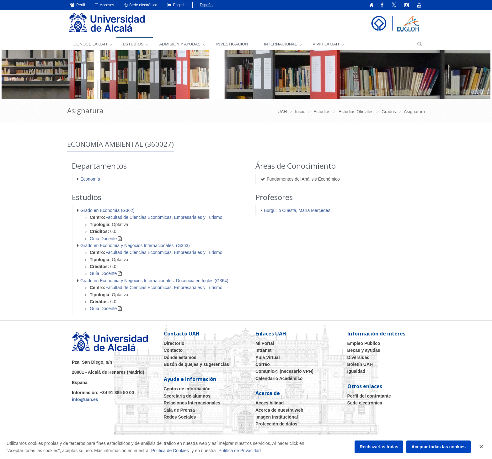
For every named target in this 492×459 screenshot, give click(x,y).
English (176, 5)
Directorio (174, 343)
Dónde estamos (180, 357)
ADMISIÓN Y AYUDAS (180, 44)
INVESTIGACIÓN (232, 44)
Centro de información (187, 388)
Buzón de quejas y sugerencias (196, 364)
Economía (90, 179)
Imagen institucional (276, 416)
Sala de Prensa (179, 410)
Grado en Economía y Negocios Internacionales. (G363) (135, 245)
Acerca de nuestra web (279, 410)
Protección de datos (276, 423)
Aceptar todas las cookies (438, 446)
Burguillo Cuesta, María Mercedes (297, 210)
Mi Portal (264, 343)
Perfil (77, 5)
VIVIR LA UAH (326, 44)
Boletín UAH (360, 364)
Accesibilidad (269, 402)
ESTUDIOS (133, 44)
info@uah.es (85, 399)
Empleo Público (363, 343)
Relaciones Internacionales (192, 402)
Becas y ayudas (363, 350)
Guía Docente (103, 238)
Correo (262, 364)
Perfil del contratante (369, 395)
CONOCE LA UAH (90, 44)
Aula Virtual (267, 357)
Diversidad (358, 357)
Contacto (173, 350)
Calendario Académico (278, 378)
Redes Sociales (180, 416)
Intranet (263, 350)
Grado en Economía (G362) (107, 210)
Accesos (104, 5)
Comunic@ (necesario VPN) (284, 371)
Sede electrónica (141, 5)
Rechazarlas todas (379, 446)
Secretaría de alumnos (187, 395)
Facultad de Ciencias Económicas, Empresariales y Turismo (163, 217)
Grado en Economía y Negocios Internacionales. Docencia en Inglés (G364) (154, 280)
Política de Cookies (170, 450)
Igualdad (356, 371)
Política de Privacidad (240, 450)
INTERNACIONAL (280, 44)
